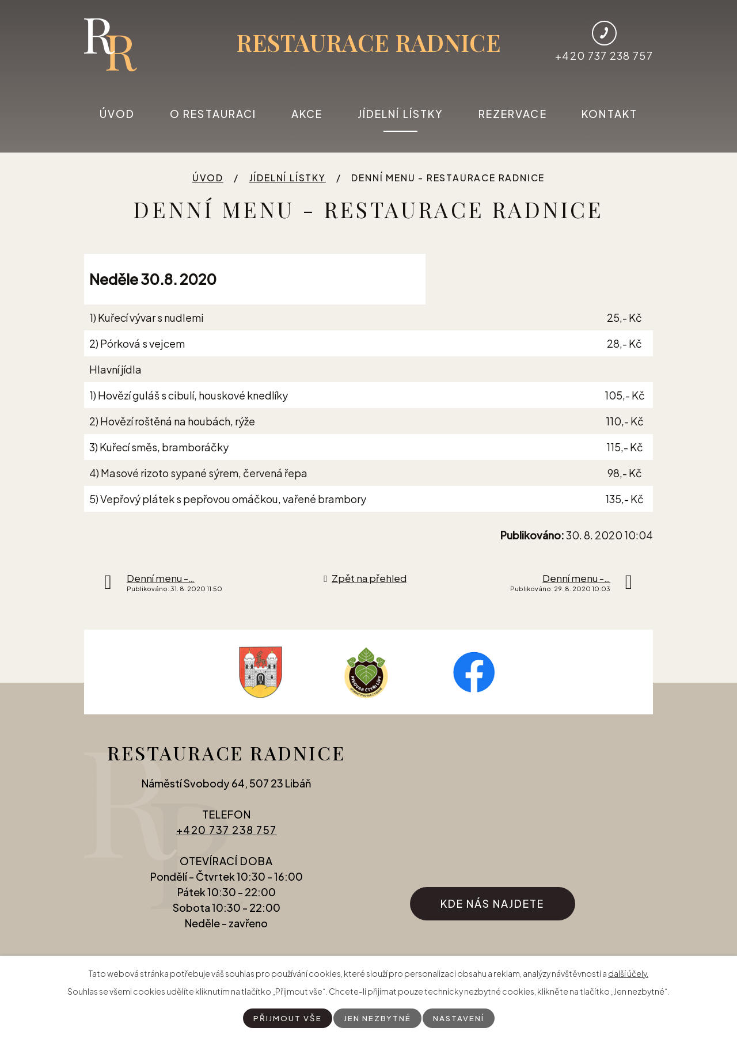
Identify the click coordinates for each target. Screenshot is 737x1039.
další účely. (628, 973)
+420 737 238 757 (226, 835)
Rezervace (512, 113)
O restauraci (213, 113)
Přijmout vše (286, 1018)
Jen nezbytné (376, 1018)
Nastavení (459, 1018)
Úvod (117, 113)
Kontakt (609, 113)
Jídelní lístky (400, 113)
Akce (306, 113)
